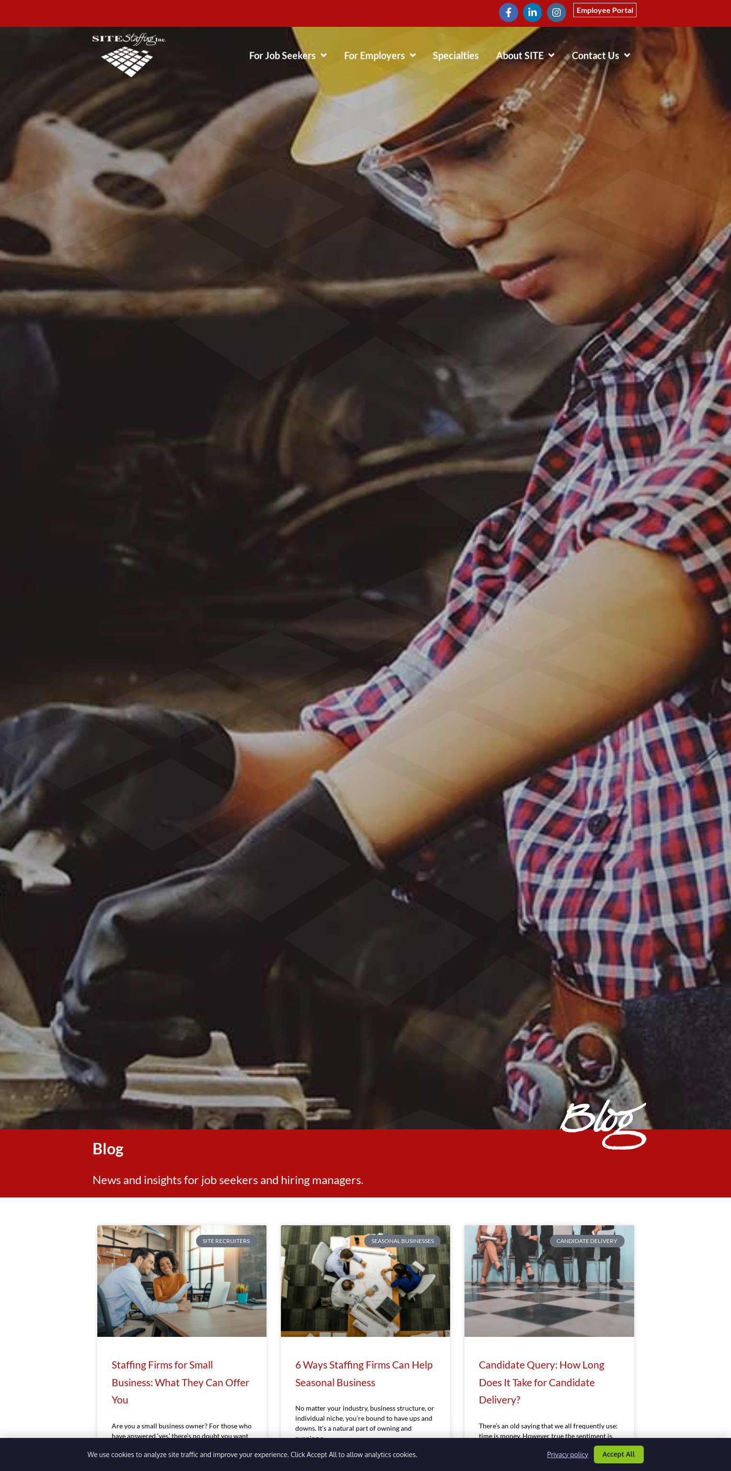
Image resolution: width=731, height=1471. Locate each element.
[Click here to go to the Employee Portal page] (605, 10)
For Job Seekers (292, 53)
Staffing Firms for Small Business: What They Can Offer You (180, 1382)
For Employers (384, 53)
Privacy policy (567, 1454)
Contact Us (605, 53)
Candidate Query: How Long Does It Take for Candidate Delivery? (541, 1382)
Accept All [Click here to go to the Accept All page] (619, 1454)
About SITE (529, 53)
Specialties (460, 54)
